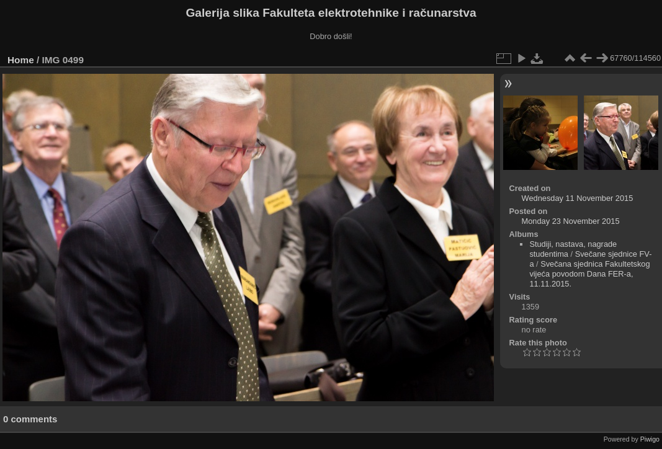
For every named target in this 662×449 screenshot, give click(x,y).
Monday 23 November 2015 (571, 221)
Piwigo (650, 439)
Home (20, 60)
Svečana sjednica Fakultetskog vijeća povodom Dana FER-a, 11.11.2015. (589, 273)
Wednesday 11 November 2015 (577, 198)
